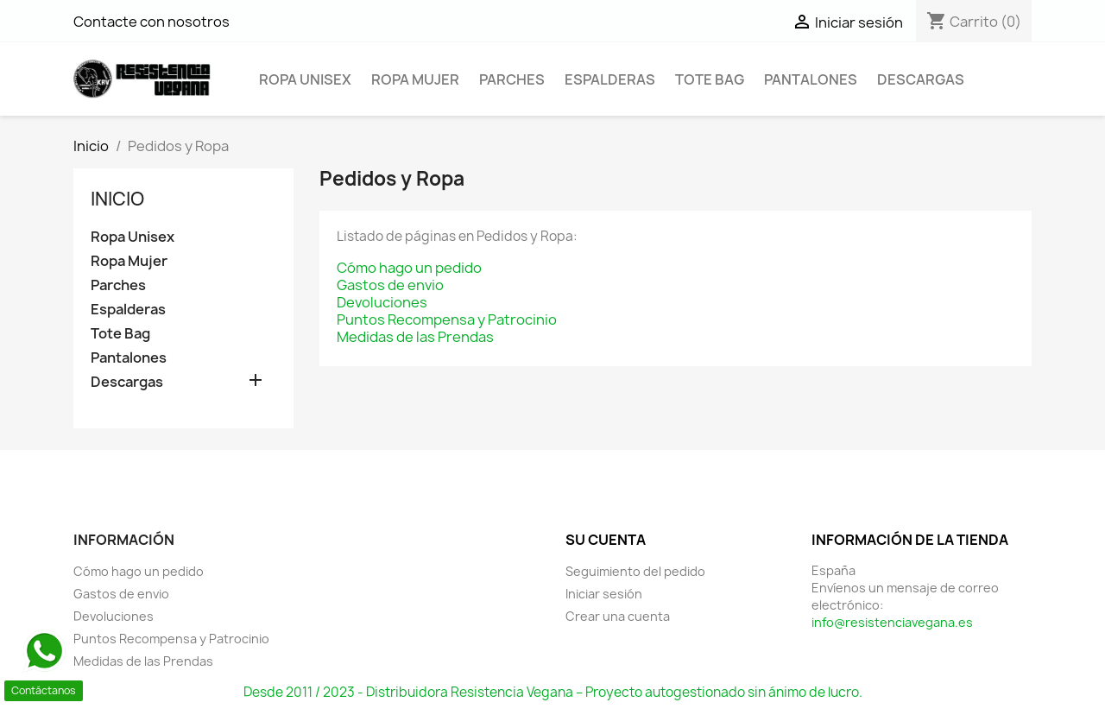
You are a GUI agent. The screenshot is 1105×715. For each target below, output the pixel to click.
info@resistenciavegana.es (892, 622)
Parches (512, 79)
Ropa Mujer (415, 79)
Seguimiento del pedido (635, 571)
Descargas (920, 79)
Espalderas (610, 79)
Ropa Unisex (305, 79)
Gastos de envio (390, 284)
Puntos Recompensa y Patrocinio (447, 319)
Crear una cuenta (617, 616)
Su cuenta (605, 539)
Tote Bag (709, 79)
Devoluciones (382, 302)
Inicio (117, 199)
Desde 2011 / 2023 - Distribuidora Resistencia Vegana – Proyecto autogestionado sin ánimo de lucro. (552, 692)
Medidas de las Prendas (415, 336)
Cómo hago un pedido (409, 267)
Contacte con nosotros (151, 21)
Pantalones (810, 79)
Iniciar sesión (603, 593)
